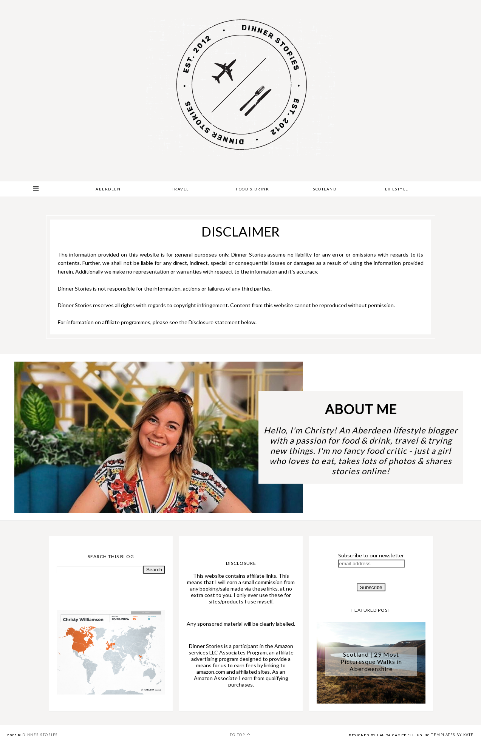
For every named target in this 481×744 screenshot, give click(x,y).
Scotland (324, 189)
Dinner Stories (40, 735)
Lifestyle (396, 189)
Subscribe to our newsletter (371, 556)
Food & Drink (252, 189)
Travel (180, 189)
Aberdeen (108, 189)
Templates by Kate (452, 735)
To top (240, 734)
